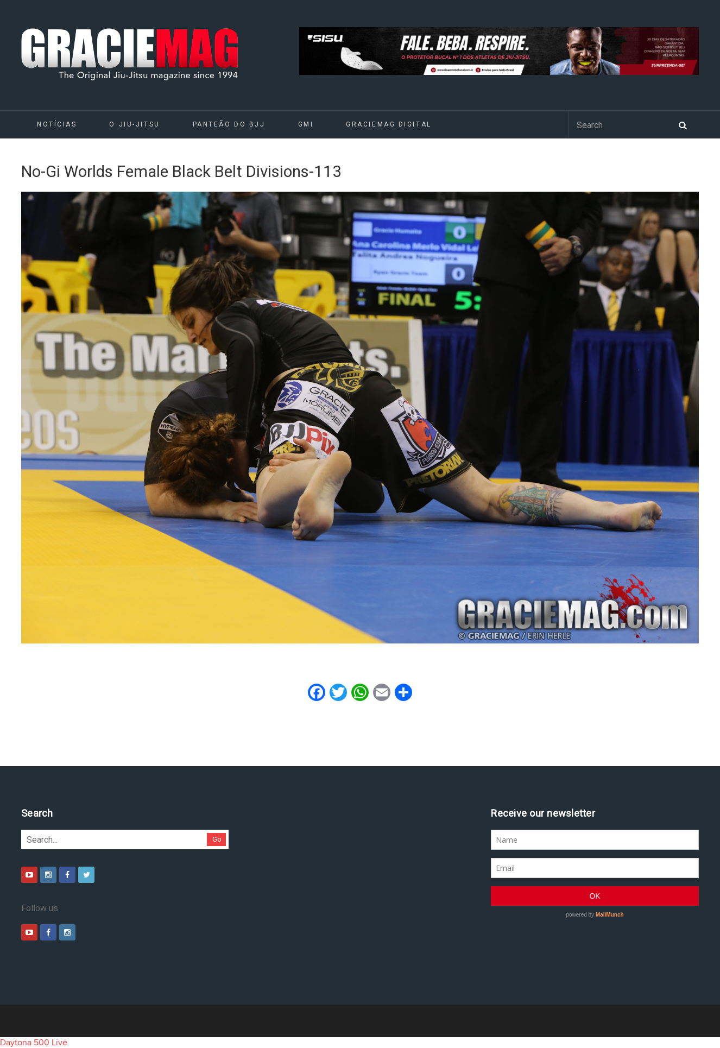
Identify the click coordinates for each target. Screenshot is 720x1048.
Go (217, 839)
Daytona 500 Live (33, 1042)
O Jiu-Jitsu (134, 124)
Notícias (57, 124)
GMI (306, 124)
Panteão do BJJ (229, 124)
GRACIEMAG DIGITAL (389, 124)
